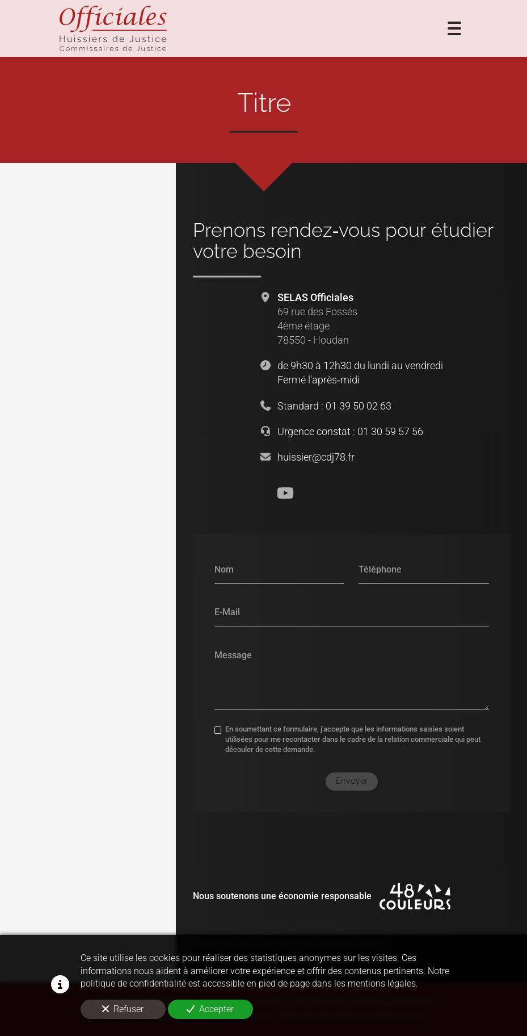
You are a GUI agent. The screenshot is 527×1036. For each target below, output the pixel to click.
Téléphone (380, 568)
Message (232, 654)
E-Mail (226, 611)
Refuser (123, 1009)
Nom (223, 568)
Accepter (210, 1009)
